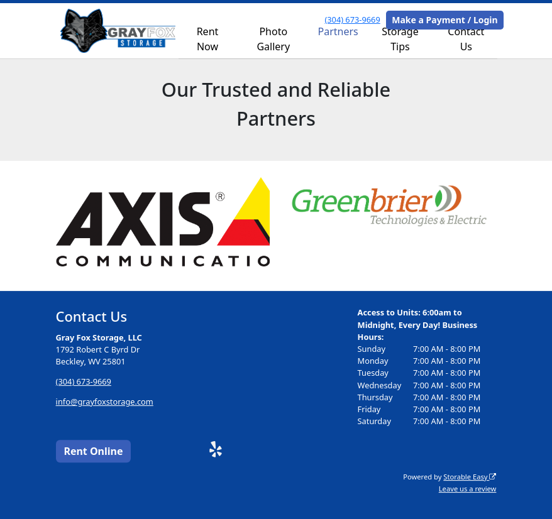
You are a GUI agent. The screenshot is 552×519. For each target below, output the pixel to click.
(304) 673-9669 (352, 19)
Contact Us (466, 39)
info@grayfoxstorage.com (104, 401)
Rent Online (93, 451)
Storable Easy (469, 476)
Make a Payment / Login (444, 20)
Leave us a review (468, 488)
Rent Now (208, 39)
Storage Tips (400, 39)
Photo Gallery (273, 39)
